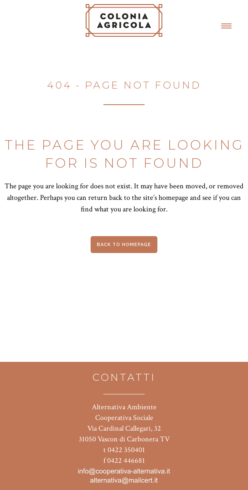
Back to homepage (124, 244)
